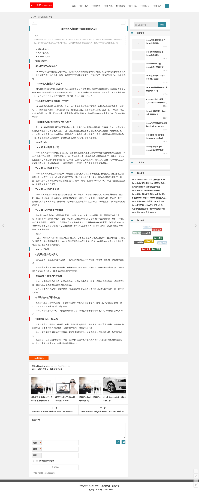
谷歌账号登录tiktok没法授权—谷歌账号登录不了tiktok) (41, 400)
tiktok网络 (138, 243)
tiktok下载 (156, 250)
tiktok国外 (146, 250)
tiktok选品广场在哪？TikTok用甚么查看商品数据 (151, 183)
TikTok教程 (95, 6)
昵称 (37, 442)
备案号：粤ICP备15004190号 (101, 490)
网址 (35, 455)
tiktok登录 (157, 230)
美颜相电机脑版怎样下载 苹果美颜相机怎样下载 (151, 209)
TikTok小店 (132, 6)
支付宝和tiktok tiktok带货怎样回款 (146, 187)
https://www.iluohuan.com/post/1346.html (53, 366)
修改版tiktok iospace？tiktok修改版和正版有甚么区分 (154, 198)
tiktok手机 (146, 234)
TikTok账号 (157, 6)
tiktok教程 (147, 227)
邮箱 (37, 449)
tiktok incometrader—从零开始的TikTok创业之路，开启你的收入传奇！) (161, 180)
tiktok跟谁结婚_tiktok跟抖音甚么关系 (147, 205)
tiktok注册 (149, 242)
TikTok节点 (144, 6)
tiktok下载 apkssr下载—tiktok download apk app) (156, 138)
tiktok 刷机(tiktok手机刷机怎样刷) (146, 190)
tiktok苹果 (162, 243)
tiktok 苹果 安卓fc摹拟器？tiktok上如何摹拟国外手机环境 (155, 201)
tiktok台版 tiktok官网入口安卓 (144, 212)
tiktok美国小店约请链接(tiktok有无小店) (148, 194)
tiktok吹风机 (39, 358)
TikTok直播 (120, 6)
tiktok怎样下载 (139, 233)
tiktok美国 (158, 239)
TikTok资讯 (83, 6)
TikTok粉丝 (108, 6)
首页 (74, 6)
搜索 (162, 25)
